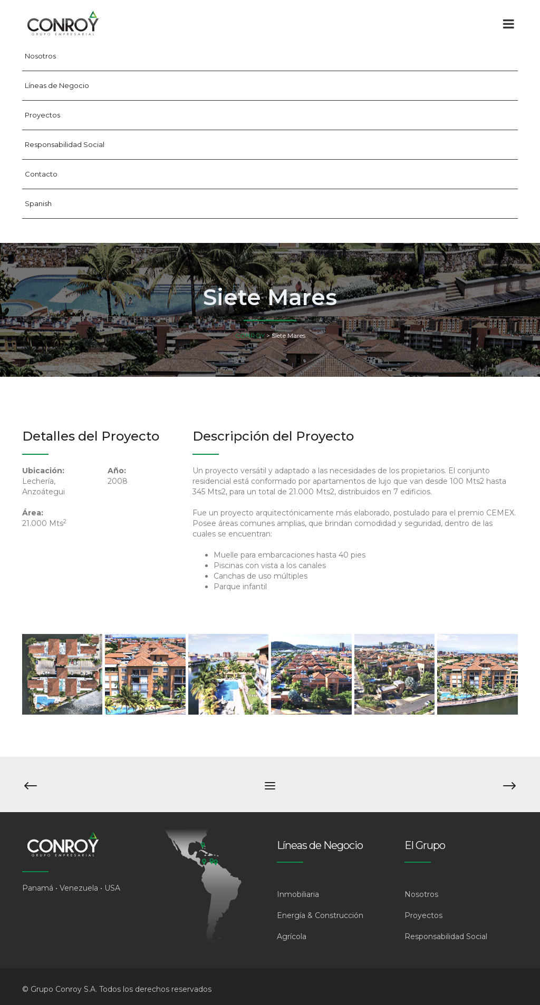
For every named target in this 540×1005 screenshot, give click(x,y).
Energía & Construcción (320, 915)
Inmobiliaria (298, 894)
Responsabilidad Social (64, 144)
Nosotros (40, 56)
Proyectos (42, 115)
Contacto (41, 174)
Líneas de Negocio (57, 85)
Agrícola (291, 936)
